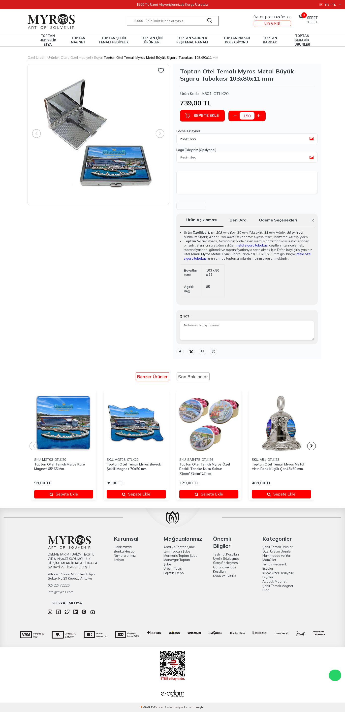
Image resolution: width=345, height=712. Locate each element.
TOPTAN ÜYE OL (279, 17)
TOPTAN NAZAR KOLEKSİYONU (236, 40)
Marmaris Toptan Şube (180, 555)
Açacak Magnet (274, 581)
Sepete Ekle (202, 116)
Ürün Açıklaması (201, 219)
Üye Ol (258, 17)
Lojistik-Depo (173, 573)
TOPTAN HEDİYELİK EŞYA (47, 40)
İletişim (119, 560)
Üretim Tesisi (173, 568)
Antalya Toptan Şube (179, 547)
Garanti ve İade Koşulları (224, 569)
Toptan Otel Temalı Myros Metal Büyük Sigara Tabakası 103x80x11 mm (161, 57)
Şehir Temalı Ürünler (277, 547)
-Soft (145, 707)
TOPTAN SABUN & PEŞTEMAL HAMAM (192, 40)
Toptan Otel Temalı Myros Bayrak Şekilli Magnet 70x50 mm (134, 466)
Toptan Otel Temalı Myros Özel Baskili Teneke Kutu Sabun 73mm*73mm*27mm (204, 469)
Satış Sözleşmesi (226, 563)
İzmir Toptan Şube (176, 551)
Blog (265, 590)
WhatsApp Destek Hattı (335, 675)
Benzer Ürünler (152, 376)
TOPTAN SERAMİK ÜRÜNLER (302, 40)
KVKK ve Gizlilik (224, 576)
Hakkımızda (123, 547)
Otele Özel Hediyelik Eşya (81, 57)
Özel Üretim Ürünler (43, 57)
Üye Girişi (272, 23)
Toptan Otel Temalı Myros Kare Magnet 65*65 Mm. (59, 466)
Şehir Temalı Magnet (277, 586)
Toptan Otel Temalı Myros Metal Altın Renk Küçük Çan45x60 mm (278, 466)
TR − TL (330, 4)
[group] (98, 134)
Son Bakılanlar (193, 376)
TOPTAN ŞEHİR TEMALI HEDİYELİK (113, 40)
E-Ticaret (157, 707)
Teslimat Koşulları (226, 554)
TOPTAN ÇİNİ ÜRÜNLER (152, 40)
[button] (311, 446)
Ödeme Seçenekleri (278, 219)
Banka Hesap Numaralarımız (125, 553)
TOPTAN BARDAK (270, 40)
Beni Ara (238, 219)
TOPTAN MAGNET (78, 40)
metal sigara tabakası (252, 245)
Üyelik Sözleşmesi (226, 558)
